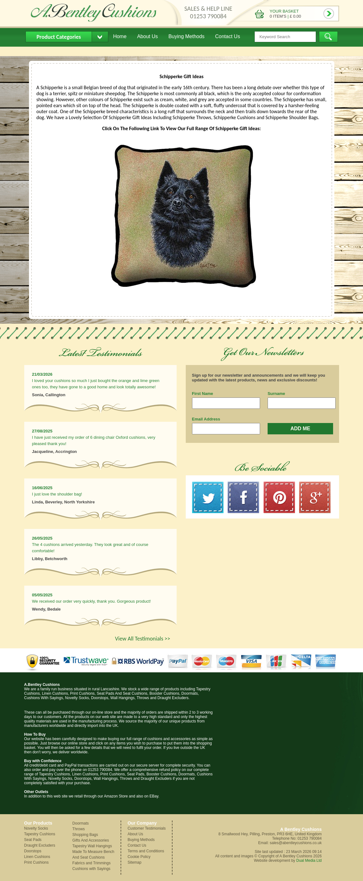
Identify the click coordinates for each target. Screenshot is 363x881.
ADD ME (300, 428)
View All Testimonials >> (142, 638)
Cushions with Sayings (91, 869)
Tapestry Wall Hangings (92, 846)
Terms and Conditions (146, 851)
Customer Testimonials (147, 828)
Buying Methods (186, 36)
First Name (202, 393)
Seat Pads (33, 840)
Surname (276, 393)
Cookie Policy (139, 857)
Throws (78, 829)
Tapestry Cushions (39, 834)
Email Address (206, 419)
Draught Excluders (39, 845)
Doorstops (33, 851)
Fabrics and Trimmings (91, 863)
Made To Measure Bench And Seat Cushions (93, 854)
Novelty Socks (36, 828)
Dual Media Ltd (309, 860)
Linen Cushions (37, 857)
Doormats (80, 823)
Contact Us (227, 36)
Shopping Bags (85, 834)
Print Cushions (36, 862)
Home (120, 36)
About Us (147, 36)
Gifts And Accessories (90, 840)
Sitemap (134, 862)
